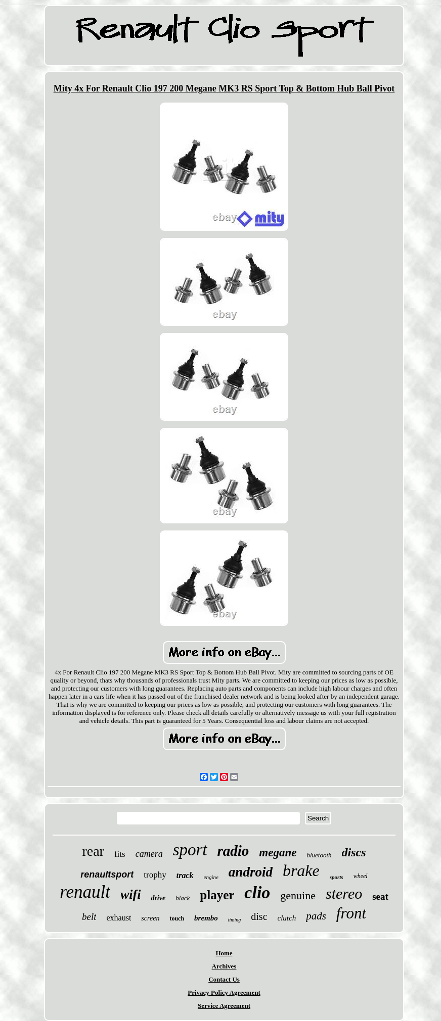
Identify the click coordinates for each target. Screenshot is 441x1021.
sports (336, 877)
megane (277, 852)
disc (259, 916)
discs (354, 852)
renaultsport (107, 874)
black (182, 898)
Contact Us (224, 979)
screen (150, 918)
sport (190, 850)
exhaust (118, 917)
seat (380, 896)
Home (223, 953)
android (251, 872)
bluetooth (318, 855)
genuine (298, 895)
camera (149, 854)
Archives (224, 966)
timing (234, 919)
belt (89, 916)
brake (301, 870)
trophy (155, 875)
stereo (344, 893)
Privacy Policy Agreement (224, 992)
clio (257, 892)
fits (119, 854)
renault (85, 892)
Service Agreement (224, 1005)
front (351, 913)
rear (93, 851)
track (185, 875)
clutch (287, 918)
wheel (361, 876)
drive (158, 898)
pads (316, 916)
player (217, 895)
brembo (206, 918)
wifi (130, 894)
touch (176, 918)
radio (233, 851)
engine (211, 877)
